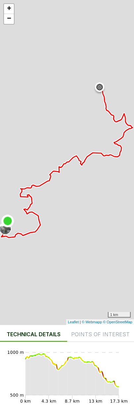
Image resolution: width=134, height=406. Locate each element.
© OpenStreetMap (117, 322)
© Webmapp (92, 322)
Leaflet (73, 322)
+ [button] (9, 9)
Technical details (34, 334)
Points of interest (100, 334)
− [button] (9, 19)
